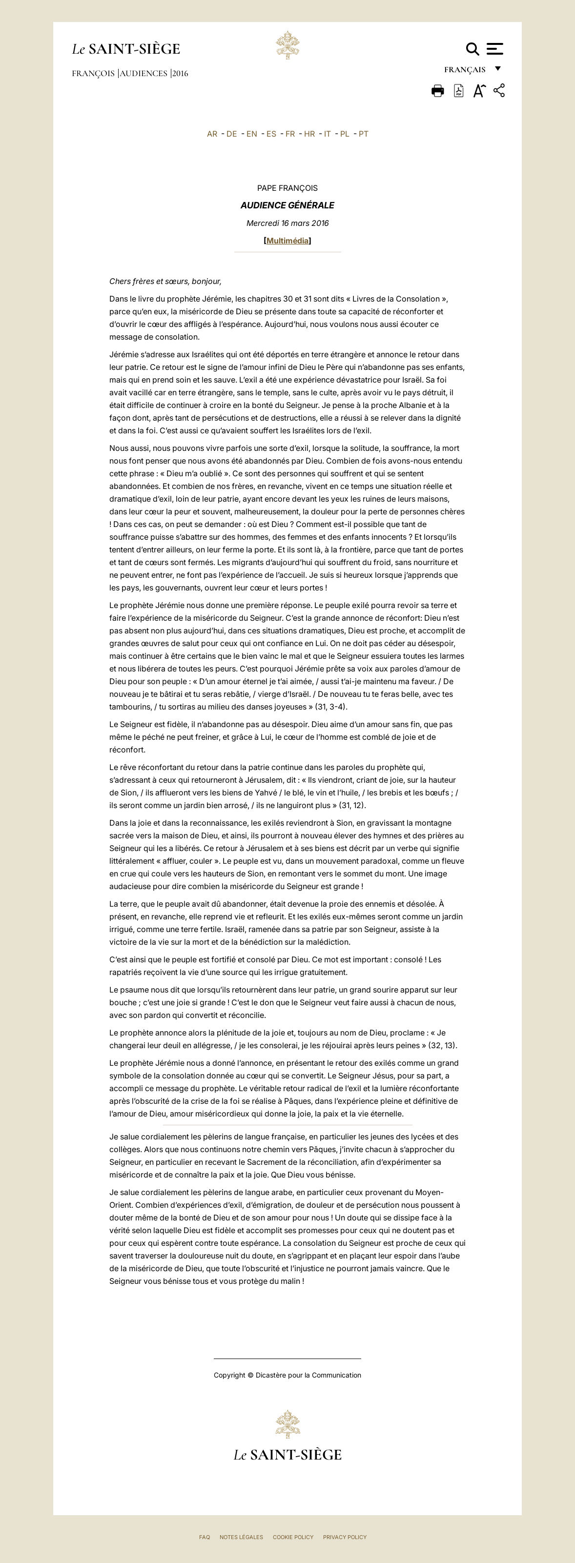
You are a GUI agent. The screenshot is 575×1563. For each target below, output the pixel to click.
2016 (180, 73)
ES (271, 134)
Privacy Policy (345, 1537)
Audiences (144, 73)
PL (344, 134)
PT (364, 134)
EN (251, 134)
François (94, 73)
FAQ (204, 1537)
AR (212, 134)
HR (309, 134)
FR (290, 134)
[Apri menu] (493, 49)
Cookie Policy (293, 1537)
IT (327, 134)
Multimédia (287, 240)
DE (231, 134)
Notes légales (241, 1537)
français (466, 72)
